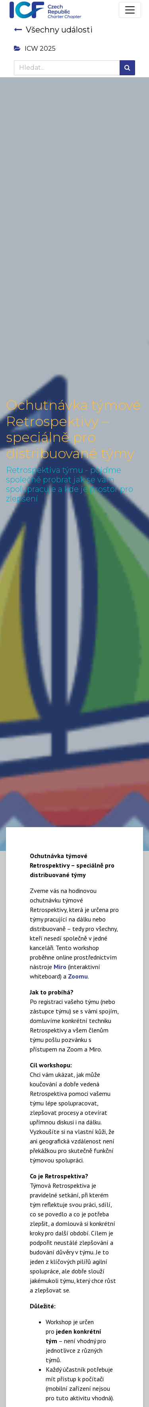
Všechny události (53, 29)
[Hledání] (127, 67)
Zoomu (78, 976)
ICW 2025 (35, 48)
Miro (60, 967)
